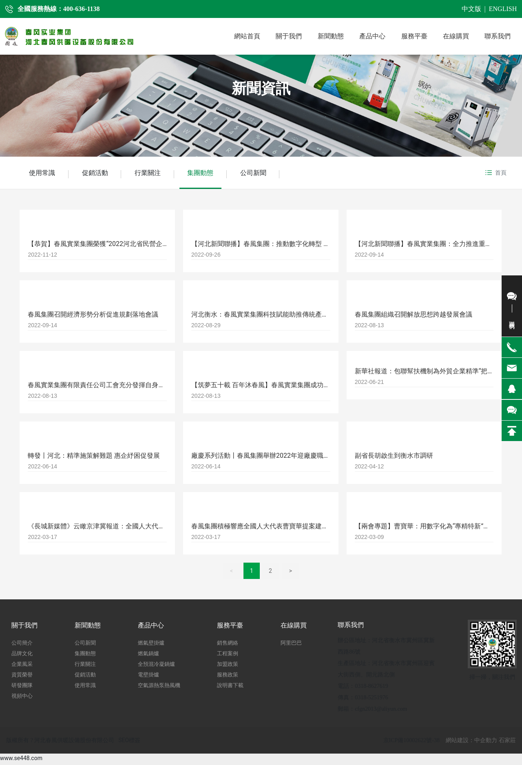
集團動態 (207, 173)
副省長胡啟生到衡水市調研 (394, 457)
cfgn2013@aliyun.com (381, 711)
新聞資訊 (261, 88)
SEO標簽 (129, 742)
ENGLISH (503, 8)
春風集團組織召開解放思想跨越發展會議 (413, 316)
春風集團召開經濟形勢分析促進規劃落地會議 (93, 316)
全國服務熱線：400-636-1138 (59, 8)
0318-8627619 (371, 688)
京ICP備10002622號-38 (411, 742)
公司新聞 (261, 173)
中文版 (471, 8)
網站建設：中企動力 (471, 742)
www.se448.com (21, 760)
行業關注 (152, 173)
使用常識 (43, 173)
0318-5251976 (371, 699)
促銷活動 (97, 173)
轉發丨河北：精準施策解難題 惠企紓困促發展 (94, 457)
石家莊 (507, 742)
